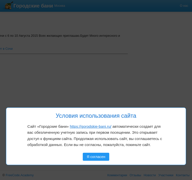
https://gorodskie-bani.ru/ (90, 126)
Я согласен (96, 157)
